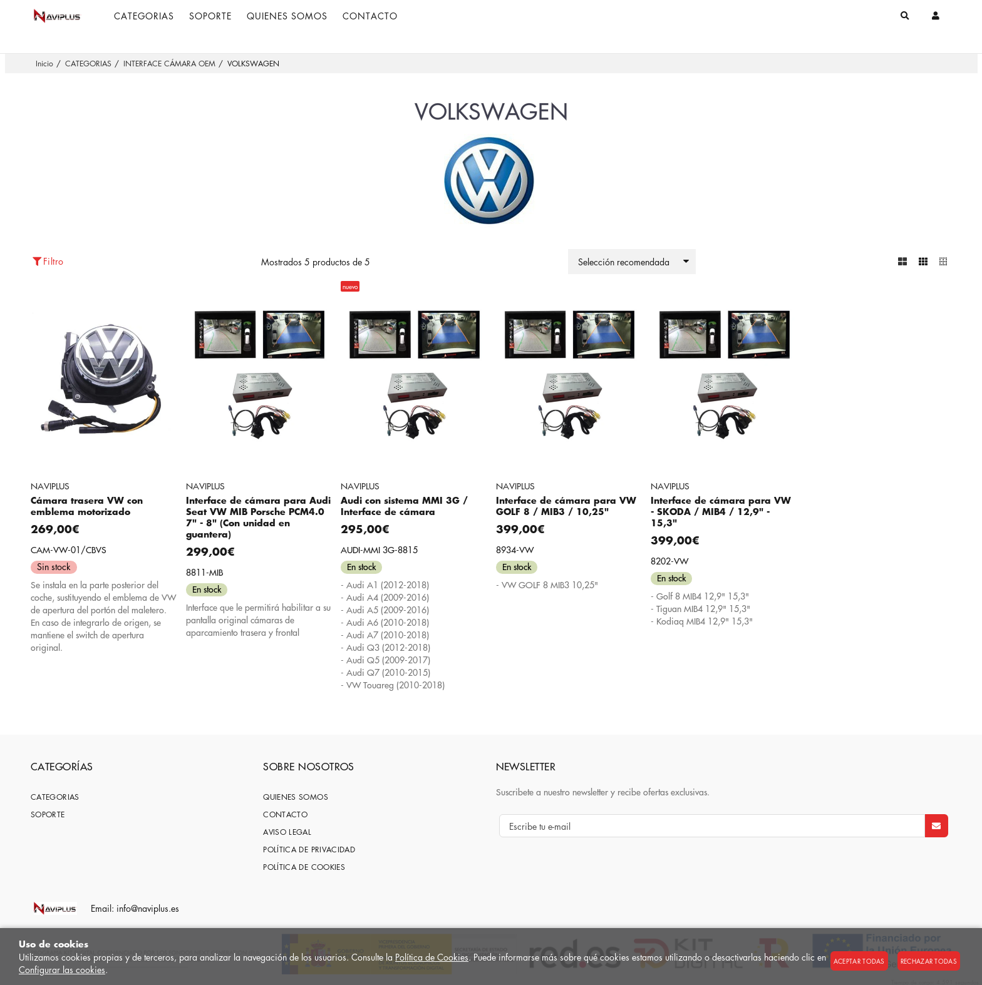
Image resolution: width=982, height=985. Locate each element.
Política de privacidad (309, 849)
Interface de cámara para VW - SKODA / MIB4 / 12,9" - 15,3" (721, 511)
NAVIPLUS (50, 485)
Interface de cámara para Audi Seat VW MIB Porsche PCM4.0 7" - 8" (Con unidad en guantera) (258, 516)
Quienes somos (295, 796)
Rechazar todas (929, 961)
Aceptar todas (859, 961)
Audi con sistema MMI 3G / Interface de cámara (404, 505)
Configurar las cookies (62, 969)
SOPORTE (48, 814)
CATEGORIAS (55, 796)
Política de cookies (304, 866)
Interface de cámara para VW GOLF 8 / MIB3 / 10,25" (566, 505)
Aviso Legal (287, 831)
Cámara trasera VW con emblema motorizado (87, 505)
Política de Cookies (431, 957)
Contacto (285, 814)
